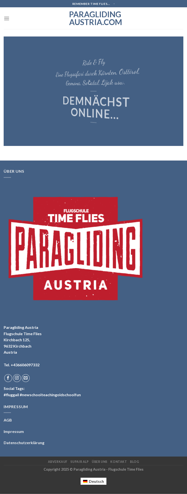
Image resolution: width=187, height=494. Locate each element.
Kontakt (118, 462)
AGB (8, 420)
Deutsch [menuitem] (96, 481)
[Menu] (6, 18)
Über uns (99, 462)
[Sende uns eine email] (26, 378)
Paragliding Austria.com (93, 18)
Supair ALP (79, 462)
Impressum (14, 431)
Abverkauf (58, 462)
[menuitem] (93, 481)
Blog (134, 462)
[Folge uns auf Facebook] (8, 378)
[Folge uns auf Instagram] (17, 378)
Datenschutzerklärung (24, 442)
